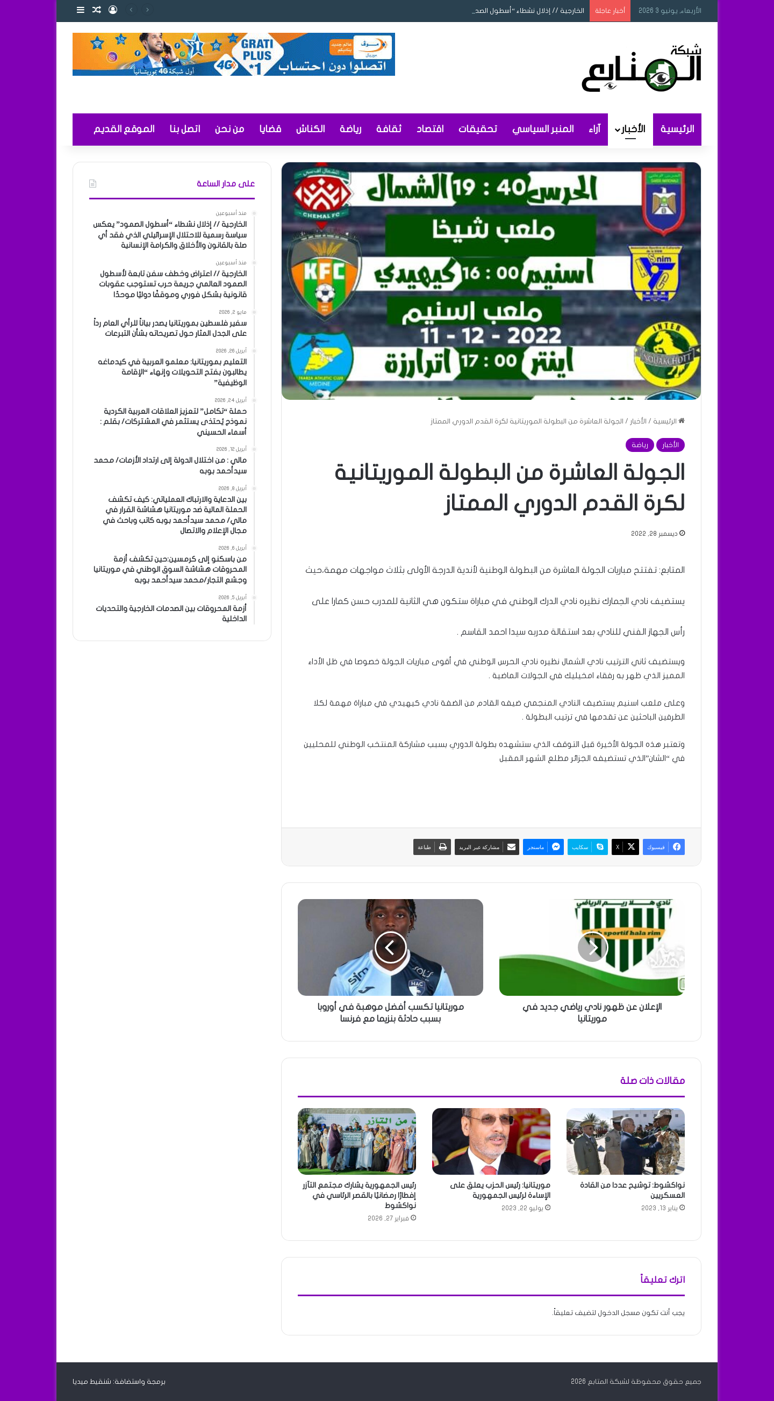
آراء (594, 129)
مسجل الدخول (619, 1313)
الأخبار (633, 129)
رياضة (350, 129)
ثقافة (389, 129)
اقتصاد (430, 129)
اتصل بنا (184, 129)
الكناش (310, 129)
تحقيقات (477, 129)
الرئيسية (677, 129)
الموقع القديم (124, 129)
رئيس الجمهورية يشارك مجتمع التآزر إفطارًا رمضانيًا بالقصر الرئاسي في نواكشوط (359, 1195)
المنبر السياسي (543, 129)
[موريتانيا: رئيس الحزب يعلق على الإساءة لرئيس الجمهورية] (491, 1141)
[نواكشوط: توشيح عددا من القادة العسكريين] (626, 1141)
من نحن (229, 129)
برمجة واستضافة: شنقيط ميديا (119, 1381)
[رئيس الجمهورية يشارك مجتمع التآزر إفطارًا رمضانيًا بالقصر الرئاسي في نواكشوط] (357, 1141)
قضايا (270, 129)
